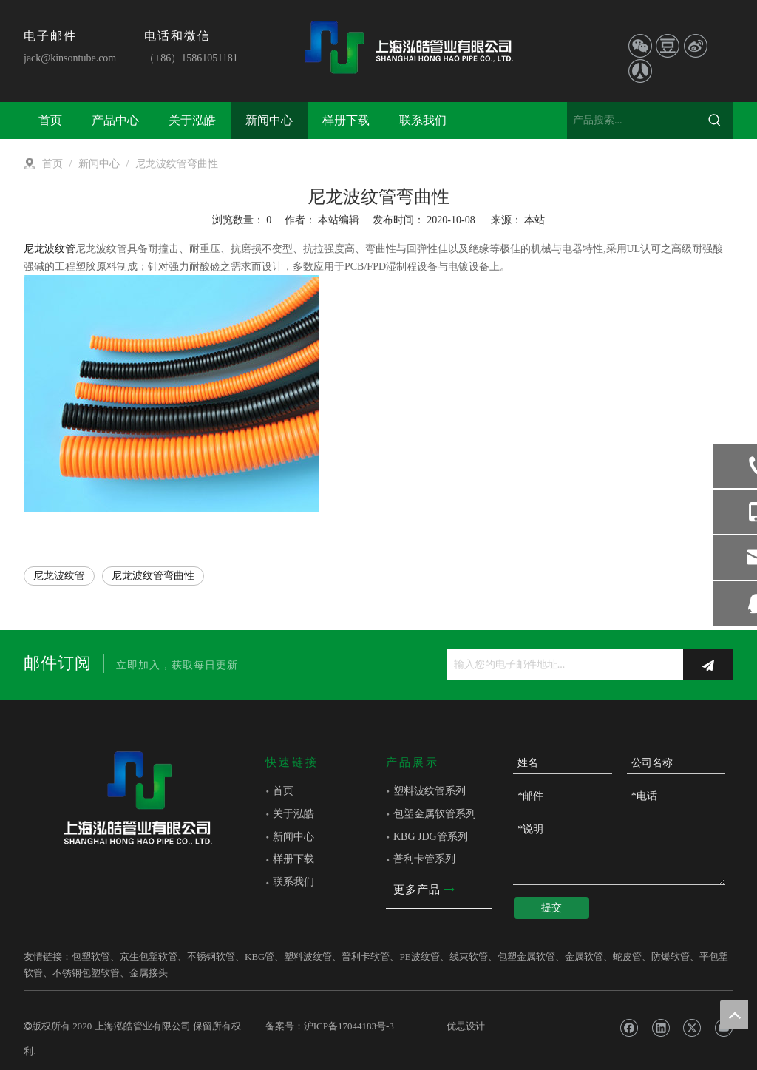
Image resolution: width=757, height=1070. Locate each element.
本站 (534, 220)
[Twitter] (691, 1028)
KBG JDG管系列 (430, 836)
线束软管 (468, 956)
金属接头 (148, 972)
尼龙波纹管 (49, 248)
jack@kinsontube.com (70, 58)
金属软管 (584, 956)
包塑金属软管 (526, 956)
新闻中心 (293, 836)
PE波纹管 (419, 956)
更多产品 (424, 890)
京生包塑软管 (148, 956)
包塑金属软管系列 (434, 813)
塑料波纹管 (308, 956)
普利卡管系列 (424, 858)
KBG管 (259, 956)
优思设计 (466, 1026)
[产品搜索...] (631, 120)
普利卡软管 (366, 956)
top (734, 1014)
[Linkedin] (660, 1028)
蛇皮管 (627, 956)
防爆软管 (670, 956)
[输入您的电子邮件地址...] (561, 664)
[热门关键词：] (714, 120)
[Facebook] (628, 1028)
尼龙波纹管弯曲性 (153, 575)
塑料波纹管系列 (429, 790)
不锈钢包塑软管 (86, 972)
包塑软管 (91, 956)
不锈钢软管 (211, 956)
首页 (283, 790)
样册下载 (293, 858)
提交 (551, 907)
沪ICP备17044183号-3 (349, 1026)
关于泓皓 (293, 813)
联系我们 (293, 881)
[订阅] (708, 664)
